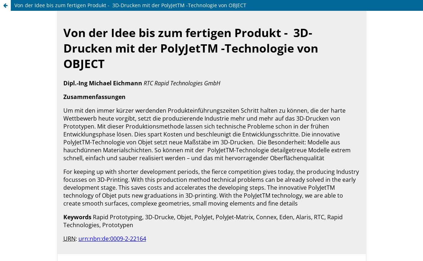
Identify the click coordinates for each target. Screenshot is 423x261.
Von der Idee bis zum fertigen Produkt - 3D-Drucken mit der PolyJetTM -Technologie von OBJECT (130, 5)
